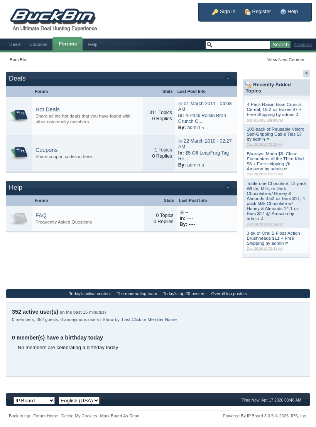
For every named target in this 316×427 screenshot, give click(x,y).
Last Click (131, 319)
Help (289, 11)
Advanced (303, 44)
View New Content (285, 59)
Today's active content (90, 293)
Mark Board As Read (119, 416)
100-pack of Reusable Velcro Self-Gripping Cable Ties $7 (275, 131)
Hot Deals (47, 109)
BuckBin (18, 59)
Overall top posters (229, 293)
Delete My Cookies (79, 416)
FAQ (41, 215)
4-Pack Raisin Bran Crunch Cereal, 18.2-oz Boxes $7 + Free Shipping (274, 109)
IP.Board (255, 416)
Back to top (19, 416)
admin (288, 114)
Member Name (162, 319)
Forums (68, 44)
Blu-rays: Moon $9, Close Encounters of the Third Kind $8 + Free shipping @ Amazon (275, 161)
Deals (15, 44)
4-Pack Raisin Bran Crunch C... (202, 118)
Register (258, 11)
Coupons (38, 44)
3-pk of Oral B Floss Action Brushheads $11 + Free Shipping (273, 237)
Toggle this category (229, 79)
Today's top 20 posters (184, 293)
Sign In (223, 11)
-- (186, 212)
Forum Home (45, 416)
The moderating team (137, 293)
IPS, (298, 416)
